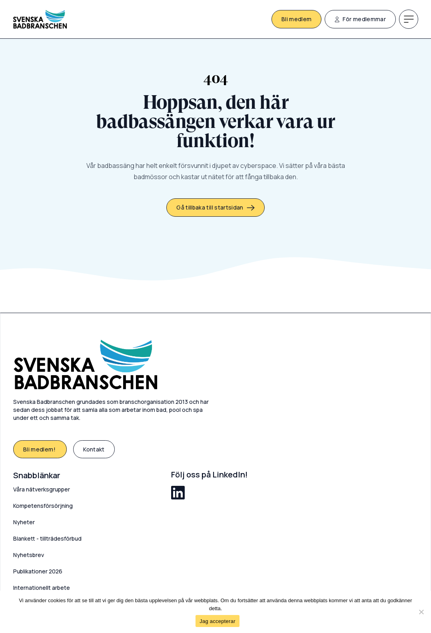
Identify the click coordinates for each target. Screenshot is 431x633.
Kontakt (93, 449)
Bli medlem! (40, 449)
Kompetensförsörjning (43, 505)
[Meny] (409, 19)
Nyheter (24, 522)
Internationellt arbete (41, 587)
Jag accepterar (217, 621)
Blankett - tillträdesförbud (47, 538)
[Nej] (421, 612)
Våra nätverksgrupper (41, 489)
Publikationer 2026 (37, 571)
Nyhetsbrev (28, 555)
